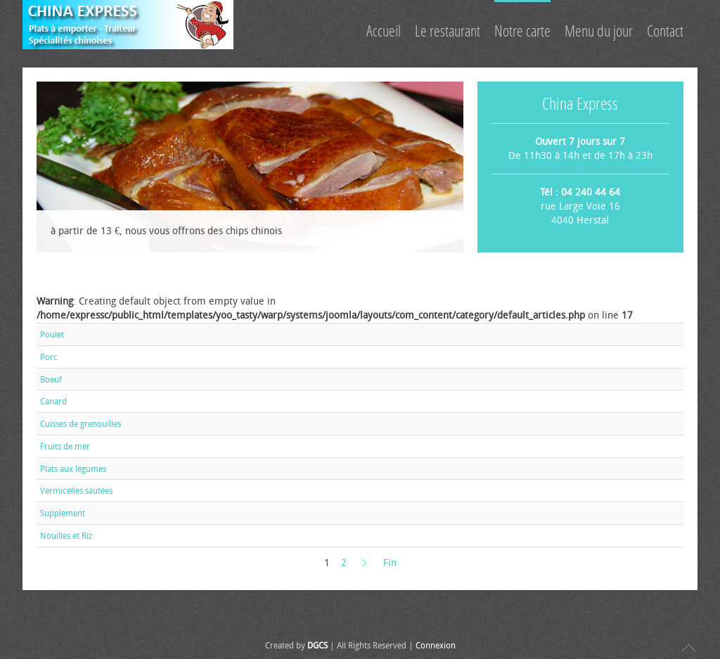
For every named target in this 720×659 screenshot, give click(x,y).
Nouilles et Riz (66, 536)
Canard (53, 402)
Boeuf (51, 379)
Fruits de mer (65, 447)
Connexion (436, 646)
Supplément (62, 513)
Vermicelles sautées (76, 491)
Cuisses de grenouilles (80, 424)
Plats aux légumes (73, 468)
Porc (49, 357)
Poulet (52, 335)
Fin (390, 563)
